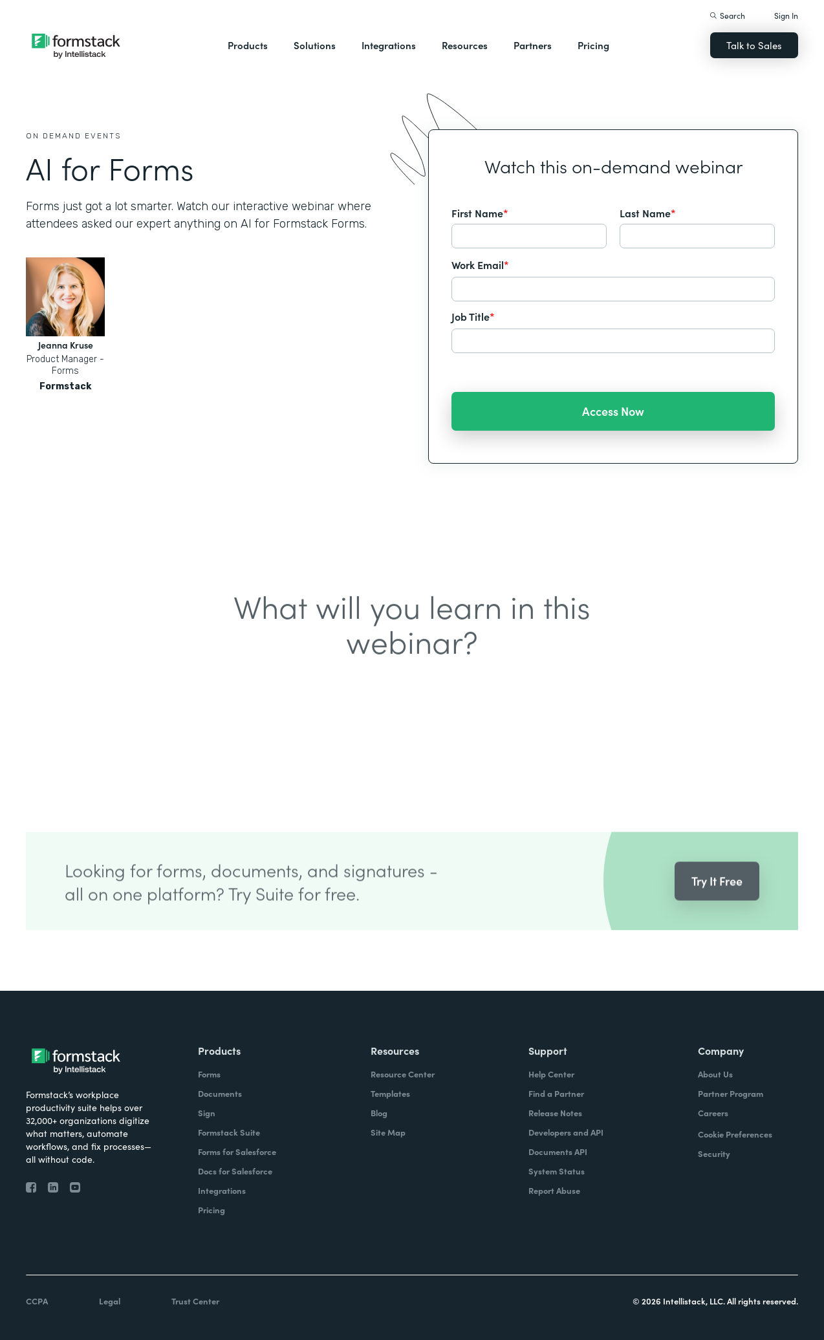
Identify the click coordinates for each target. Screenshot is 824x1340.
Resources (465, 45)
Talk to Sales (754, 45)
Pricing (593, 45)
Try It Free (717, 897)
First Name (479, 213)
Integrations (389, 45)
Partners (533, 45)
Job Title (473, 316)
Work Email (480, 264)
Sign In (786, 15)
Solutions (315, 45)
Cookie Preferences (735, 1134)
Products (248, 45)
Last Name (648, 213)
